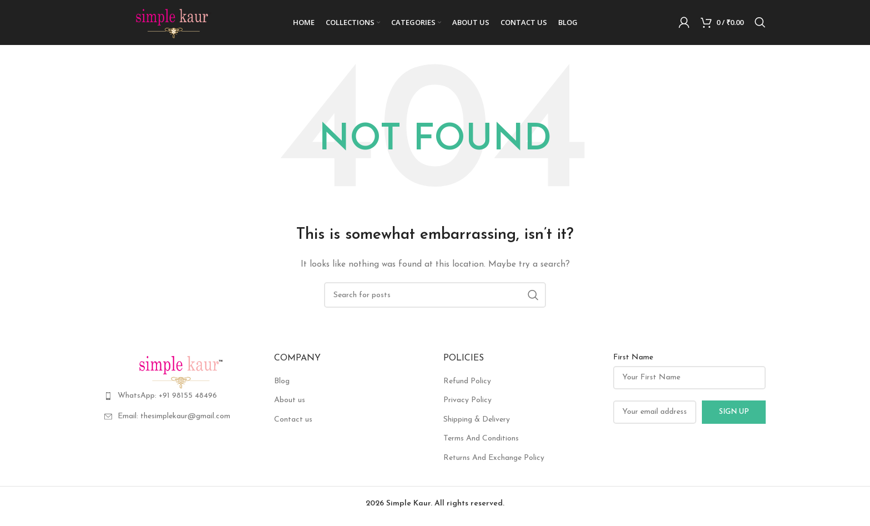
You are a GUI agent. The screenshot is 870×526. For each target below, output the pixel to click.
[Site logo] (173, 25)
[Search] (760, 25)
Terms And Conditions (481, 443)
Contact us (293, 424)
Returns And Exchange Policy (493, 463)
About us (289, 405)
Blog (282, 386)
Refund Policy (467, 386)
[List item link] (180, 401)
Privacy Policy (467, 405)
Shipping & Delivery (476, 424)
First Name (633, 362)
